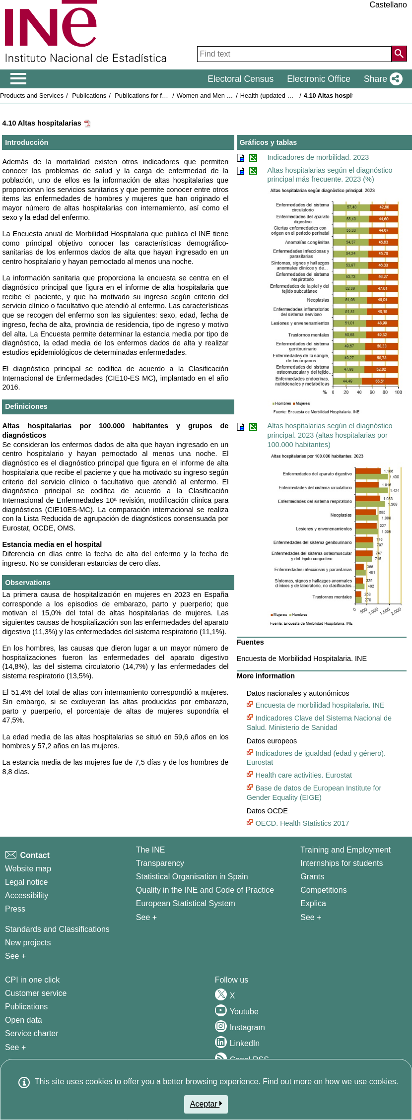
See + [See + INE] (146, 917)
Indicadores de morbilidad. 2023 (318, 157)
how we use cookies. (362, 1081)
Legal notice (26, 882)
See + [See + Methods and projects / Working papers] (15, 956)
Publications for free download (157, 95)
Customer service (36, 993)
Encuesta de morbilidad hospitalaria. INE (320, 705)
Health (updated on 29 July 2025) (287, 95)
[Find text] (294, 54)
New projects (28, 942)
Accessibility (26, 895)
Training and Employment (345, 850)
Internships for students (341, 863)
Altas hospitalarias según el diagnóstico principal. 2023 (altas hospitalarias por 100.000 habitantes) (330, 435)
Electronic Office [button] (318, 79)
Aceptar (206, 1103)
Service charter (32, 1033)
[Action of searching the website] (399, 54)
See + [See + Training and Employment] (310, 917)
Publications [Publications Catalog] (26, 1006)
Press (15, 909)
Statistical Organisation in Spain (192, 876)
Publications (89, 95)
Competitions (323, 890)
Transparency (160, 863)
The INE (150, 850)
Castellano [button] (388, 4)
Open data (23, 1020)
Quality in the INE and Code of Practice (205, 890)
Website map (28, 868)
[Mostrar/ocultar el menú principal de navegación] (18, 79)
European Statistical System (185, 903)
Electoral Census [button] (240, 79)
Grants (312, 876)
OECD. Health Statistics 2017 (302, 823)
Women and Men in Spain (213, 95)
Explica (313, 903)
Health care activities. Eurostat (304, 775)
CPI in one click (32, 980)
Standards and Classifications (57, 929)
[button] (381, 79)
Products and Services (32, 95)
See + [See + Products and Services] (15, 1047)
